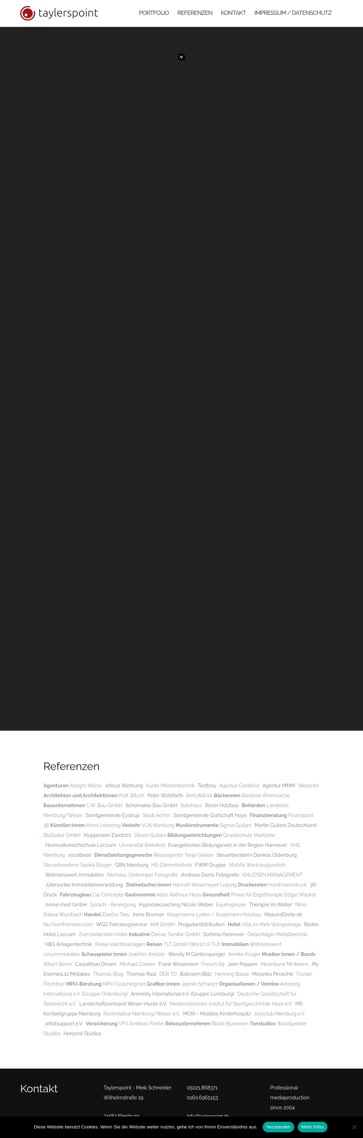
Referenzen (194, 12)
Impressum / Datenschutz (293, 12)
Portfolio (154, 12)
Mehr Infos (312, 1126)
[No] (354, 1127)
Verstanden (278, 1126)
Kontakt (233, 12)
